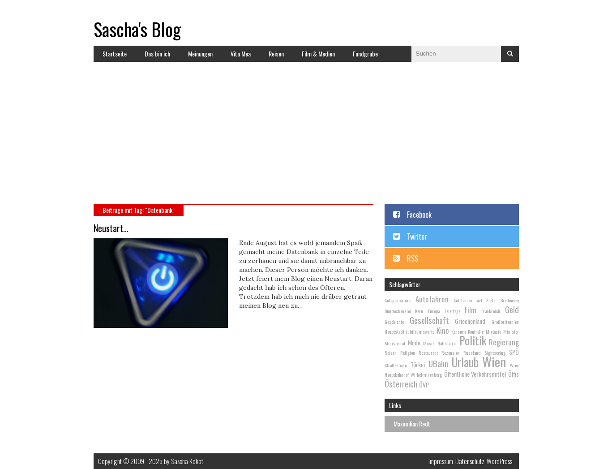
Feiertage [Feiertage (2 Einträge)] (452, 310)
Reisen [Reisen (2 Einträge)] (391, 352)
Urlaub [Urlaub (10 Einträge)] (465, 362)
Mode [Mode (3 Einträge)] (414, 342)
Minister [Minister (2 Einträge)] (511, 331)
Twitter (417, 236)
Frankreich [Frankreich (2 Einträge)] (490, 310)
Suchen (510, 54)
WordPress (499, 461)
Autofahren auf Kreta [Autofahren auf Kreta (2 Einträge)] (474, 300)
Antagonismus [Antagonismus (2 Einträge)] (398, 300)
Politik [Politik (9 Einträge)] (472, 340)
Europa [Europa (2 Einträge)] (434, 310)
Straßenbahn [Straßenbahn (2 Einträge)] (396, 365)
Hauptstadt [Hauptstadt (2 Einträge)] (394, 331)
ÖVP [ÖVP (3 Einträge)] (424, 384)
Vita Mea (241, 53)
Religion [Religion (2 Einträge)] (407, 352)
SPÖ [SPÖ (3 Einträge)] (514, 352)
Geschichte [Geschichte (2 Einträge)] (394, 321)
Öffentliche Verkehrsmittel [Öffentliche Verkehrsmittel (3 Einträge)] (475, 374)
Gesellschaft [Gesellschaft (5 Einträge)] (429, 320)
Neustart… (111, 228)
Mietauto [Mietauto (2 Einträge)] (493, 331)
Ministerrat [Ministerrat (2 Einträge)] (395, 343)
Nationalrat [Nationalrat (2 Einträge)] (447, 343)
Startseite (115, 53)
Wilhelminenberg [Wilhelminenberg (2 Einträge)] (426, 374)
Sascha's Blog (137, 29)
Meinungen (200, 53)
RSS (412, 258)
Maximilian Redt (412, 423)
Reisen (276, 53)
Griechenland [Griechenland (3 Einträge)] (470, 321)
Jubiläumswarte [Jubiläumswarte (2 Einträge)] (420, 331)
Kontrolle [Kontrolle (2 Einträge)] (476, 331)
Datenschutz (469, 461)
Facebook (419, 214)
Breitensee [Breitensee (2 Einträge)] (510, 300)
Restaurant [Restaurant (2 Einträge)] (428, 352)
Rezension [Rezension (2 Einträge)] (450, 352)
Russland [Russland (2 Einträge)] (472, 352)
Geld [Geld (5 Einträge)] (512, 309)
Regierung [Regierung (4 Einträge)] (504, 342)
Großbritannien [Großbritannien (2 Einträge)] (505, 321)
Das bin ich (157, 53)
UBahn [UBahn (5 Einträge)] (438, 363)
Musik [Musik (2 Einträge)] (429, 343)
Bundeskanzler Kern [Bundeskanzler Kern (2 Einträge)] (404, 310)
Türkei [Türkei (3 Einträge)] (418, 364)
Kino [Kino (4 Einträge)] (443, 330)
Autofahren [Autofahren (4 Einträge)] (432, 299)
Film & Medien (318, 53)
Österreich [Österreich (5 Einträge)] (401, 383)
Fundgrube (365, 53)
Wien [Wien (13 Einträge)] (494, 361)
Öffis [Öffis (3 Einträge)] (513, 374)
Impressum (440, 461)
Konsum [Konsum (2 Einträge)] (458, 331)
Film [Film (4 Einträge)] (470, 309)
